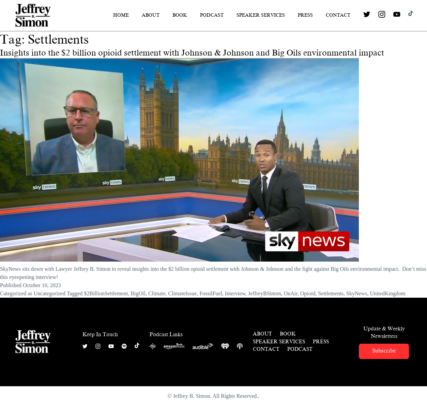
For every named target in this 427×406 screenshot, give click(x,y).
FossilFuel (210, 293)
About (150, 15)
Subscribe (384, 350)
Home (121, 15)
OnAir (291, 293)
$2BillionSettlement (106, 293)
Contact (338, 15)
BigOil (138, 293)
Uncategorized (49, 293)
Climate (157, 293)
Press (305, 15)
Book (179, 15)
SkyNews (356, 293)
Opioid (307, 293)
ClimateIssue (182, 293)
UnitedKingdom (387, 293)
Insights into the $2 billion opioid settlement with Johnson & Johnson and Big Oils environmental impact (192, 53)
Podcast (212, 15)
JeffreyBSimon (264, 293)
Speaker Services (261, 15)
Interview (235, 293)
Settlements (331, 293)
